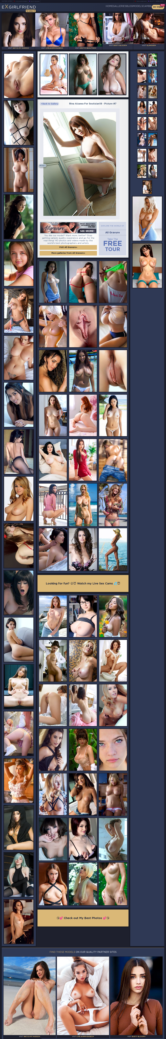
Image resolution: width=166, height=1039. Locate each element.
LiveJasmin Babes (23, 1)
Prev (44, 168)
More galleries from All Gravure (68, 259)
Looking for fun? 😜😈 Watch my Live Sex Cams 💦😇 (83, 590)
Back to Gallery (49, 102)
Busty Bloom (39, 1)
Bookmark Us (139, 1020)
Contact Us (139, 1030)
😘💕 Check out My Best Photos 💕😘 (83, 925)
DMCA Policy (136, 1036)
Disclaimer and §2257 (154, 1036)
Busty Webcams (156, 1)
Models (130, 7)
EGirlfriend (24, 8)
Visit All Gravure (68, 253)
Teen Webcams (140, 1)
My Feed (158, 7)
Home (88, 7)
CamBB (145, 7)
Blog (118, 7)
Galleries (103, 7)
